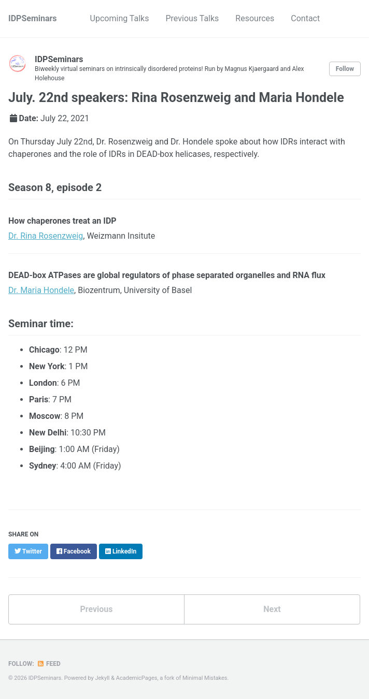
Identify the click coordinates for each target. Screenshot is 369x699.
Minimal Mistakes (205, 678)
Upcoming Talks (119, 18)
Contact (305, 18)
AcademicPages (137, 678)
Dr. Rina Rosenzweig (45, 236)
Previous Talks (192, 18)
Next (271, 609)
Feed (49, 663)
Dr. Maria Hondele (41, 290)
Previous (96, 609)
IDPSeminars (32, 18)
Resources (254, 18)
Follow (345, 68)
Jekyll (102, 678)
